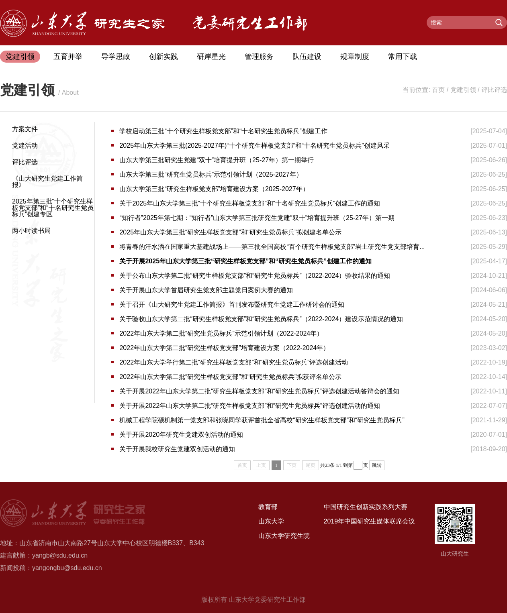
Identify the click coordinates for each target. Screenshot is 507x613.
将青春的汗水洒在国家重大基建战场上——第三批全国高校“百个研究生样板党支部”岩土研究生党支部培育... (272, 246)
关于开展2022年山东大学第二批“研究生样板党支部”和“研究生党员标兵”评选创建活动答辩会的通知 (259, 391)
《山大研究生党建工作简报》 (47, 181)
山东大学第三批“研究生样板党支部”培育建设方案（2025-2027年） (214, 188)
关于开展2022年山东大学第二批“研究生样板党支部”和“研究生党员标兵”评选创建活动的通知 (249, 405)
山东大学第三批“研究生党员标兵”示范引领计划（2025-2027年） (210, 174)
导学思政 (115, 57)
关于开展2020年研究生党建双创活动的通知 (181, 434)
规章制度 (354, 57)
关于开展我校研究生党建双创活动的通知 (177, 449)
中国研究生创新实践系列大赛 (365, 506)
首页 (438, 89)
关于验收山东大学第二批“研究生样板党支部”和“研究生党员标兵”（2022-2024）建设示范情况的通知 (261, 319)
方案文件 (25, 129)
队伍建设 (306, 57)
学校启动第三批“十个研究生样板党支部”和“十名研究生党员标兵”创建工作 (223, 131)
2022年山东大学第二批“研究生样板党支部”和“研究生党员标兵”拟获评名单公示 (230, 376)
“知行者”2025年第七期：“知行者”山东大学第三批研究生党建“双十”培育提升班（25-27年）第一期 (256, 217)
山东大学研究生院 (284, 535)
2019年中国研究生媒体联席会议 (369, 521)
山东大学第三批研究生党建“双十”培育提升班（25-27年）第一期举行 (216, 160)
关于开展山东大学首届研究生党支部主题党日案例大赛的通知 (206, 290)
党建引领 (20, 57)
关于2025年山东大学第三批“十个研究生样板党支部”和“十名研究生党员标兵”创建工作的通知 (249, 203)
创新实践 (163, 57)
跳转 (377, 465)
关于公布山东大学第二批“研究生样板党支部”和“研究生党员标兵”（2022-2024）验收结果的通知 (254, 275)
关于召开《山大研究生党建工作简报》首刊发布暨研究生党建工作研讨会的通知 (231, 304)
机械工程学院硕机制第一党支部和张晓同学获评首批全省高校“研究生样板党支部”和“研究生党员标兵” (261, 420)
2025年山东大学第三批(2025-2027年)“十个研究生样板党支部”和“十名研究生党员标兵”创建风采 (254, 145)
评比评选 (494, 89)
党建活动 (25, 145)
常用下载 (402, 57)
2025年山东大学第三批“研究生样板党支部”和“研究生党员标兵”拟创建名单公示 (230, 232)
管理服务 (259, 57)
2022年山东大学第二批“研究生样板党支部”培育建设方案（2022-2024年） (224, 347)
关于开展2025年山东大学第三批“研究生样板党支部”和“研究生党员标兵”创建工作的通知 (245, 261)
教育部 (268, 506)
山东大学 (271, 521)
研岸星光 (211, 57)
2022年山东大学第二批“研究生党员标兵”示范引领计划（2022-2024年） (221, 333)
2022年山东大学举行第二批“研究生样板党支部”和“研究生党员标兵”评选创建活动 (233, 362)
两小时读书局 (31, 230)
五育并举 (67, 57)
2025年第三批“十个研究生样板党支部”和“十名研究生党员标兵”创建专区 (53, 208)
